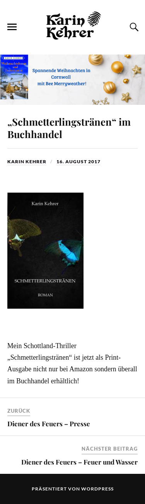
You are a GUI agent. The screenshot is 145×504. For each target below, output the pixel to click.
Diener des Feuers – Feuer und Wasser (79, 462)
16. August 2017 (78, 161)
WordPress (97, 489)
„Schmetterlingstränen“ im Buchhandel (69, 127)
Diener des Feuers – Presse (48, 423)
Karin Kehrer (26, 161)
